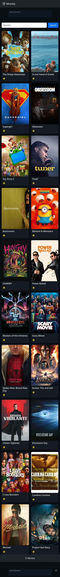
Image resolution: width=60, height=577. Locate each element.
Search (53, 25)
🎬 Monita (8, 4)
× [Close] (56, 570)
